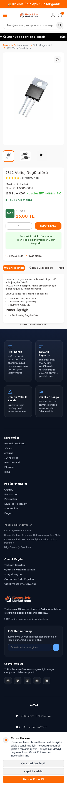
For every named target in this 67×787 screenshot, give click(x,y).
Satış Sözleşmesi (13, 574)
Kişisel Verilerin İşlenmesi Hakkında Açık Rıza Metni (32, 535)
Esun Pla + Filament (15, 503)
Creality (8, 489)
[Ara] (59, 25)
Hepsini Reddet (33, 771)
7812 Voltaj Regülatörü (19, 48)
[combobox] (33, 25)
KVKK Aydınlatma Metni (17, 530)
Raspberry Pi (12, 462)
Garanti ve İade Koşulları (19, 578)
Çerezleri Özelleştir (33, 763)
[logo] (29, 15)
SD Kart (8, 448)
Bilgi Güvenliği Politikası (17, 547)
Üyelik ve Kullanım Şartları (19, 569)
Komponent (23, 45)
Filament (9, 466)
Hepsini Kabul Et (33, 779)
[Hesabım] (53, 15)
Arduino (8, 452)
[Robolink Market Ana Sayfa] (33, 599)
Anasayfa (8, 45)
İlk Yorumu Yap (29, 177)
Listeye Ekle (14, 256)
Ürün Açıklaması (14, 267)
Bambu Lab (11, 494)
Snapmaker (11, 508)
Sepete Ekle (48, 225)
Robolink (23, 184)
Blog (7, 471)
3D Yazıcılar (11, 457)
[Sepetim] (60, 15)
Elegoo (8, 513)
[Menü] (5, 15)
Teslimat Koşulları (14, 564)
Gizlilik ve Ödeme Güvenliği (20, 583)
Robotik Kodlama (14, 443)
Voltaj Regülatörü (42, 45)
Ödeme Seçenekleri (41, 267)
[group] (33, 98)
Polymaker (10, 498)
